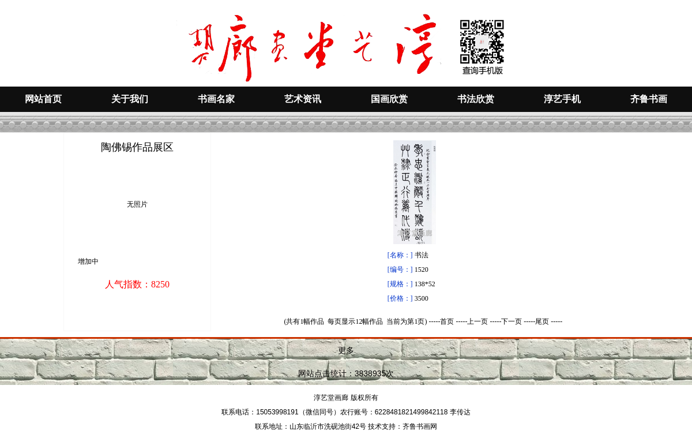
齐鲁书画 (648, 99)
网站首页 (43, 99)
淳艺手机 (562, 99)
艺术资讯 (302, 99)
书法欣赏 (475, 99)
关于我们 (129, 99)
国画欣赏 (389, 99)
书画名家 (216, 99)
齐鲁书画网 (420, 426)
